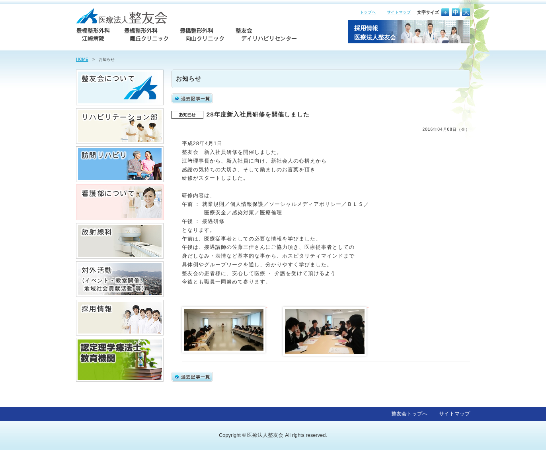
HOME (82, 59)
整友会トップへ (409, 414)
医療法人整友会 (265, 435)
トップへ (368, 12)
